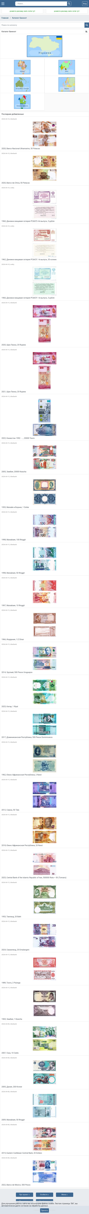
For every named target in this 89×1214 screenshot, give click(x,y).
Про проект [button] (23, 1195)
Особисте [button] (44, 1195)
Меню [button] (64, 1195)
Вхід (85, 4)
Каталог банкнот (19, 18)
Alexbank (13, 119)
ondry (12, 188)
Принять (44, 1210)
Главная (4, 18)
